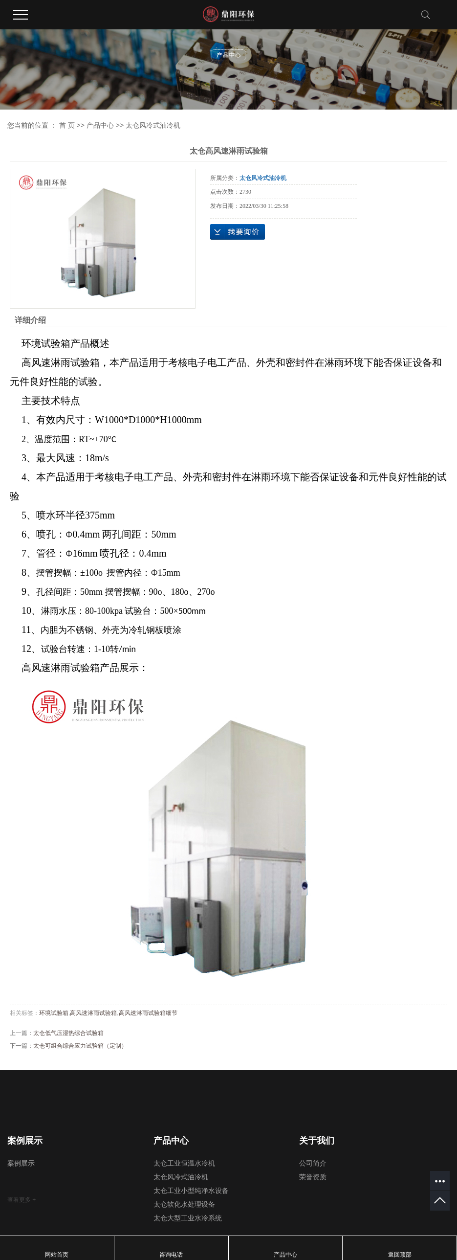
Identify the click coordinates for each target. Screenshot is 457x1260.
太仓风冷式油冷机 (153, 125)
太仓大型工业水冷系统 (187, 1218)
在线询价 (237, 232)
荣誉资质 (312, 1177)
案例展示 (21, 1163)
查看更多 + (21, 1199)
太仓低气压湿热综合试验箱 (68, 1033)
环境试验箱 (53, 1013)
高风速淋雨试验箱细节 (148, 1013)
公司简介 (312, 1163)
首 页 (67, 125)
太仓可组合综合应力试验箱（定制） (80, 1045)
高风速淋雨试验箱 (93, 1013)
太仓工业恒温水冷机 (184, 1163)
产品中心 (100, 125)
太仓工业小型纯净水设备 (191, 1190)
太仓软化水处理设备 (184, 1204)
